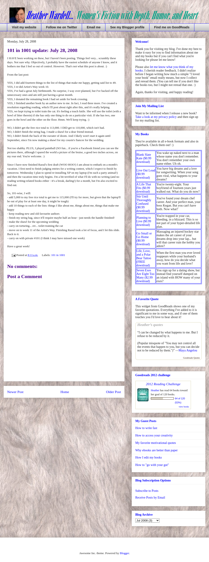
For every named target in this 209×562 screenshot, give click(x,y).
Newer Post (15, 392)
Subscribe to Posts (146, 490)
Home (64, 392)
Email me (93, 27)
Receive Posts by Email (150, 497)
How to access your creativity (154, 435)
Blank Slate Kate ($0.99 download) (143, 158)
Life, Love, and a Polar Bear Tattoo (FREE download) (143, 258)
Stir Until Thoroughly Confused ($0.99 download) (143, 204)
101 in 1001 (58, 255)
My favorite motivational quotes (155, 443)
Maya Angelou (187, 350)
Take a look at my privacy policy (156, 117)
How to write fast (146, 428)
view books (184, 406)
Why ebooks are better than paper (156, 450)
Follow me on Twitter (61, 27)
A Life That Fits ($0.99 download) (143, 188)
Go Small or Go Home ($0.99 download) (144, 239)
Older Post (113, 392)
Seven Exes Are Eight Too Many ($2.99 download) (145, 276)
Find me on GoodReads (171, 27)
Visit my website (24, 27)
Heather (155, 390)
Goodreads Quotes (191, 358)
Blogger (124, 553)
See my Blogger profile (127, 27)
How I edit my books (148, 457)
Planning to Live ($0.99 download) (143, 221)
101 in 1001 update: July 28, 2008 (42, 50)
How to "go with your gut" (152, 465)
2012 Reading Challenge (163, 384)
